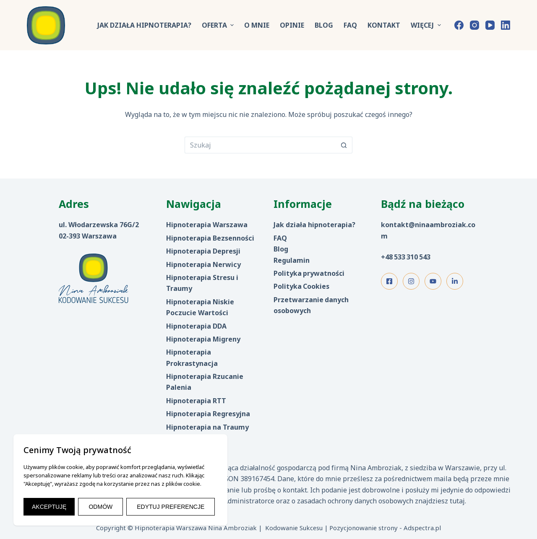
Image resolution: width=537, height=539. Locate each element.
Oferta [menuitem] (219, 25)
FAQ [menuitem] (350, 25)
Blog (281, 249)
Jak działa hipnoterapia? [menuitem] (144, 25)
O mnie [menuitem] (256, 25)
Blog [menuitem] (324, 25)
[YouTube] (490, 25)
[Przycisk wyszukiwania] (344, 145)
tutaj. (458, 500)
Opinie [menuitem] (292, 25)
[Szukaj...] (260, 145)
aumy (239, 427)
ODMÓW (100, 506)
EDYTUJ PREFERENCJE (170, 506)
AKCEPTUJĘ (49, 506)
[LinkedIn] (505, 25)
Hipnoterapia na (194, 427)
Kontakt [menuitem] (384, 25)
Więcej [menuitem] (427, 25)
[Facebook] (459, 25)
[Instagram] (474, 25)
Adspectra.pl (422, 527)
